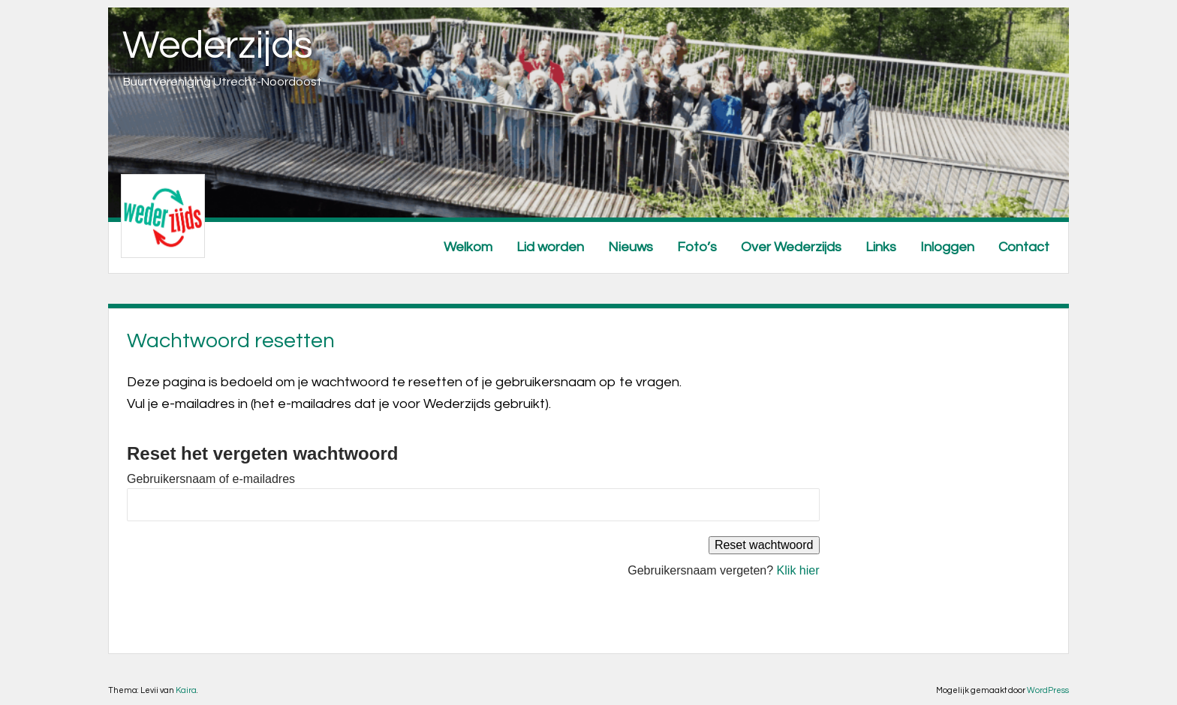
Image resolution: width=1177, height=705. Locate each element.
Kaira (186, 690)
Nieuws (630, 247)
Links (880, 247)
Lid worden (550, 247)
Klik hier (798, 570)
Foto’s (697, 247)
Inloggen (947, 247)
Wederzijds (217, 46)
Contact (1023, 247)
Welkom (468, 247)
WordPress (1048, 690)
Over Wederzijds (791, 247)
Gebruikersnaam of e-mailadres (211, 478)
